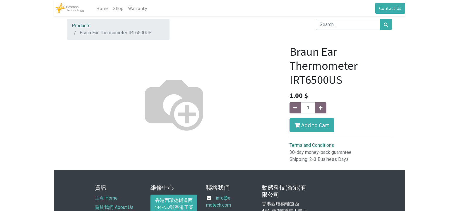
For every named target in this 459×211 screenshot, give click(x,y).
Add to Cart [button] (311, 125)
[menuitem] (102, 8)
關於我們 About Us (114, 207)
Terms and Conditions (312, 145)
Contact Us (390, 8)
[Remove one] (295, 107)
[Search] (386, 24)
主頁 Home (106, 198)
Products (81, 25)
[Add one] (320, 107)
